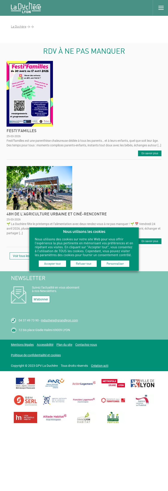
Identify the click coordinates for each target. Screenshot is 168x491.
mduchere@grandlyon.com (59, 320)
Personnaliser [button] (115, 263)
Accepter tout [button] (52, 263)
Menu (160, 7)
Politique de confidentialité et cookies (36, 355)
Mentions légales (22, 344)
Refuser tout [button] (83, 263)
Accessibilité (45, 344)
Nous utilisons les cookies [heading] (84, 231)
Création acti (99, 365)
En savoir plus (150, 153)
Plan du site (64, 344)
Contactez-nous (86, 344)
